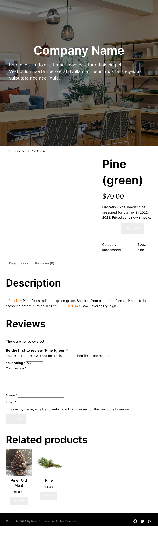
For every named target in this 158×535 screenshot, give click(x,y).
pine (140, 250)
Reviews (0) (44, 263)
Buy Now (133, 228)
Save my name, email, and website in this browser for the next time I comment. (71, 409)
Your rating (16, 363)
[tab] (18, 263)
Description (18, 263)
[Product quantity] (110, 228)
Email (11, 402)
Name (12, 395)
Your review (16, 368)
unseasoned (22, 151)
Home (9, 151)
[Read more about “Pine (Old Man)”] (19, 501)
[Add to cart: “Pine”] (49, 496)
